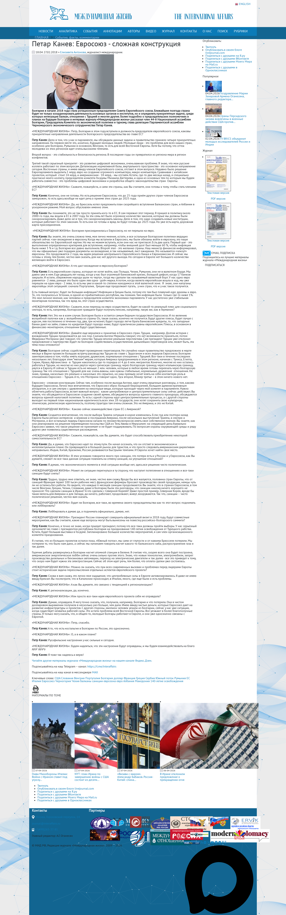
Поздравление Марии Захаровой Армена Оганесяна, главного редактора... (226, 96)
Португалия (92, 678)
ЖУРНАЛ (168, 31)
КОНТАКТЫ (188, 31)
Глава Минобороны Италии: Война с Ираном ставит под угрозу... (50, 777)
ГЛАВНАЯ (41, 37)
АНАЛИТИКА (68, 31)
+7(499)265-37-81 (46, 829)
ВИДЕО (151, 31)
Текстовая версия (218, 193)
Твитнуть (210, 47)
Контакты (39, 810)
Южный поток (165, 678)
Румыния (180, 678)
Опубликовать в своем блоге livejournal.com (223, 51)
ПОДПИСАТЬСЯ (215, 265)
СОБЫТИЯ (90, 31)
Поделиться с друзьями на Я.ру (225, 55)
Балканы (85, 681)
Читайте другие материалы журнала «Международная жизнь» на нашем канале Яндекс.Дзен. (92, 660)
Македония (142, 681)
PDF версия (218, 198)
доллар (118, 678)
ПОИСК (223, 31)
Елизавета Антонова (73, 52)
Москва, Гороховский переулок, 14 (57, 817)
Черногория (63, 681)
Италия (36, 681)
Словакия (67, 678)
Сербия (150, 678)
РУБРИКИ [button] (241, 31)
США (57, 678)
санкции (97, 681)
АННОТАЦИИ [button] (112, 31)
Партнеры (97, 810)
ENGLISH (242, 4)
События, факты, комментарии (77, 37)
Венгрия (79, 678)
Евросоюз (48, 681)
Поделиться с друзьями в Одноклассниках (221, 68)
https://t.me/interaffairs (101, 666)
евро (120, 681)
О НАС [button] (207, 31)
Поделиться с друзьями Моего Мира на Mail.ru (228, 63)
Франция (129, 678)
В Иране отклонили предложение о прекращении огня (172, 777)
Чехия (76, 681)
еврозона (110, 681)
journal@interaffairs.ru (46, 823)
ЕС (188, 678)
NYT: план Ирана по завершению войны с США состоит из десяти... (92, 777)
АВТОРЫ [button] (134, 31)
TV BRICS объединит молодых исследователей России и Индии (227, 141)
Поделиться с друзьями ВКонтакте (227, 58)
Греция (140, 678)
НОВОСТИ (46, 31)
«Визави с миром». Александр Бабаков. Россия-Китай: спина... (135, 777)
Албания (128, 681)
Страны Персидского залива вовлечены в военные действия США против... (225, 119)
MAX (95, 672)
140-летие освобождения (166, 681)
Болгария (107, 678)
